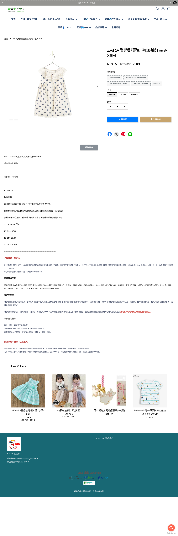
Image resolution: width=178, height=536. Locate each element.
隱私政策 (87, 491)
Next (96, 86)
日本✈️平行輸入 (90, 19)
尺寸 (109, 90)
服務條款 (78, 491)
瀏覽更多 (156, 83)
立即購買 (123, 119)
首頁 (13, 19)
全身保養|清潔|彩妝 (138, 19)
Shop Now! (97, 3)
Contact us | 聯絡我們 (103, 438)
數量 (109, 101)
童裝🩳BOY (84, 27)
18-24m (123, 94)
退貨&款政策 (98, 491)
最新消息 (115, 27)
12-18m (112, 94)
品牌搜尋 (101, 27)
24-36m (134, 94)
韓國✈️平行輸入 (114, 19)
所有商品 (71, 19)
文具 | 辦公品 (160, 19)
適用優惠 (111, 72)
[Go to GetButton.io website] (171, 533)
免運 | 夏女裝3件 (29, 19)
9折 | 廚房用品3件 (51, 19)
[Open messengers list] (171, 527)
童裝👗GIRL (65, 27)
